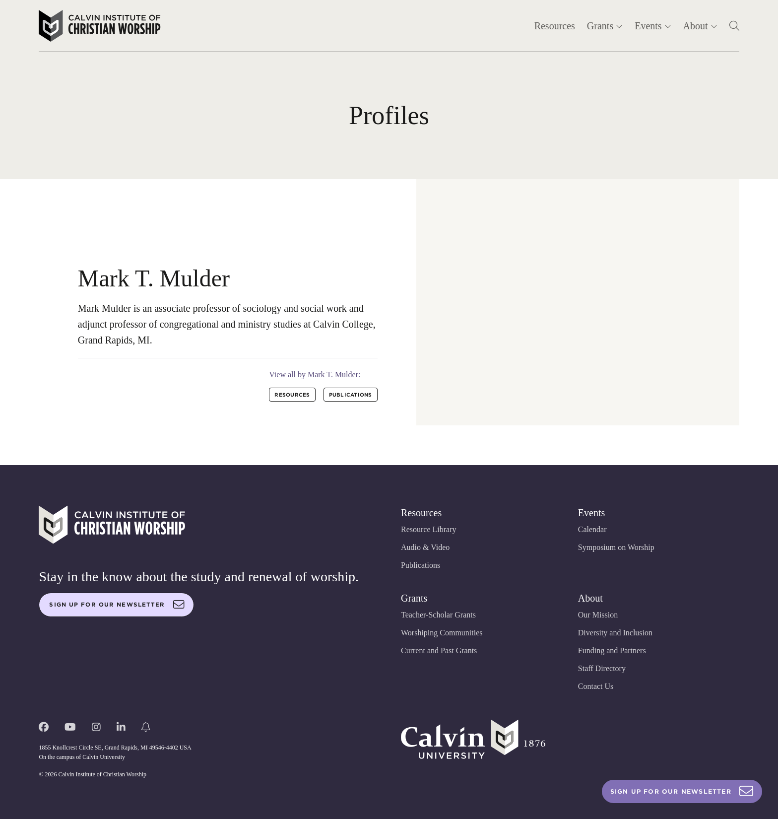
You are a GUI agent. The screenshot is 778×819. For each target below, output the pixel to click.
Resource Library (428, 529)
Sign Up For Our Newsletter (682, 791)
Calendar (592, 529)
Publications (420, 565)
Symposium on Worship (616, 547)
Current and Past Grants (439, 650)
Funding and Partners (612, 650)
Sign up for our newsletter (116, 604)
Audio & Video (425, 547)
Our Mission (598, 615)
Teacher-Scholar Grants (438, 615)
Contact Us (596, 686)
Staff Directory (602, 668)
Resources (554, 25)
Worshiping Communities (442, 632)
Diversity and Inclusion (615, 632)
